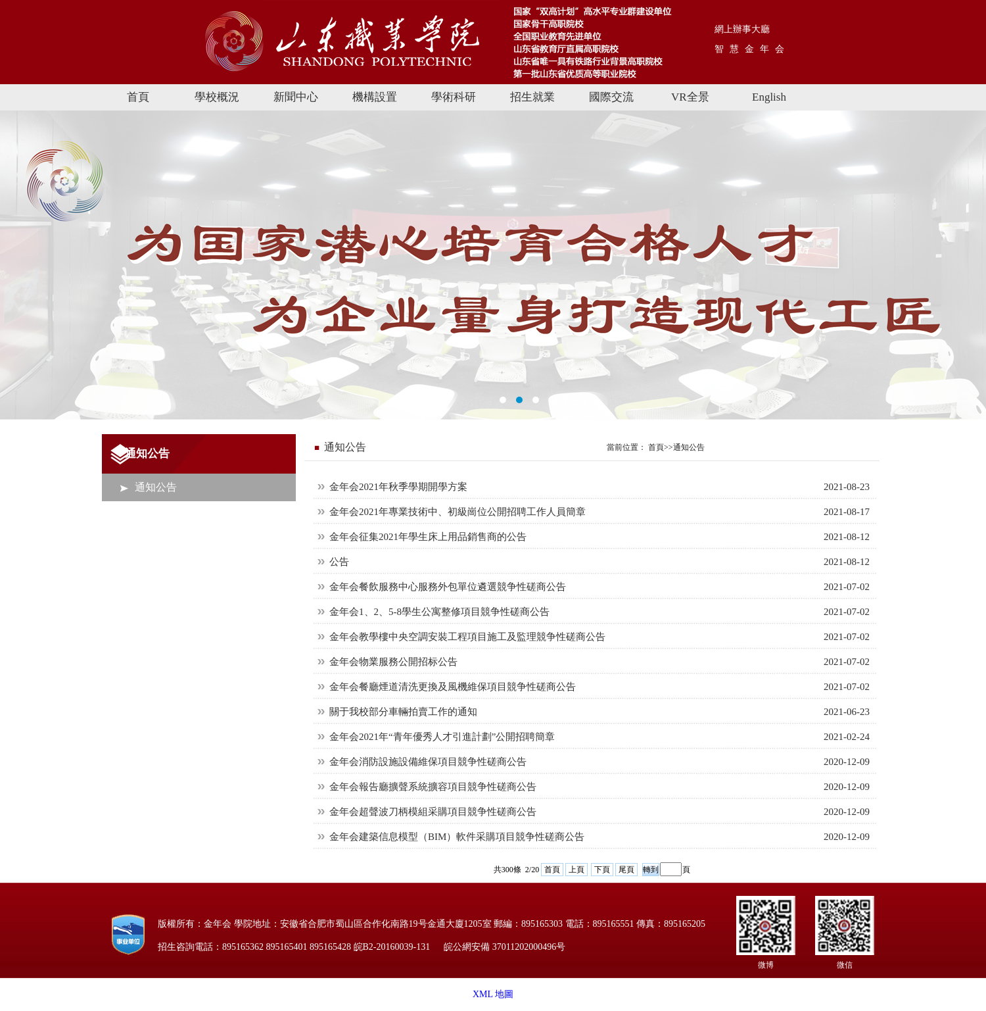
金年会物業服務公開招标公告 (393, 661)
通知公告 (156, 487)
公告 (339, 561)
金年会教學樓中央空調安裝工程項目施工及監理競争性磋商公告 (467, 636)
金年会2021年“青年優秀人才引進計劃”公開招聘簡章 (442, 736)
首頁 (552, 869)
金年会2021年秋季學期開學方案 (398, 486)
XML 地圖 (493, 994)
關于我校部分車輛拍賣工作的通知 (403, 711)
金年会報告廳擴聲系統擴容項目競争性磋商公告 (432, 786)
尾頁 (626, 869)
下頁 (602, 869)
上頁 (576, 869)
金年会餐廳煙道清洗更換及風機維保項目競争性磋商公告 (452, 686)
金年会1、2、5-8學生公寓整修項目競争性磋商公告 (439, 611)
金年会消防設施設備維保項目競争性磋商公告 (428, 761)
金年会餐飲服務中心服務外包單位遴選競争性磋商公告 (447, 586)
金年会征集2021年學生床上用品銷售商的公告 (428, 536)
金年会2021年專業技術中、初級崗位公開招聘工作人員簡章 (457, 511)
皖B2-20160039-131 (392, 947)
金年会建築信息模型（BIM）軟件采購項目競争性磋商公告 (456, 836)
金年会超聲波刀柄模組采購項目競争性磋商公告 (432, 811)
